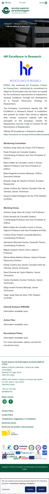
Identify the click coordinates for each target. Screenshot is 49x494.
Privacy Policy (7, 411)
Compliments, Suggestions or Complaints (19, 419)
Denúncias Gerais (9, 423)
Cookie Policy (7, 415)
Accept (41, 489)
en (24, 3)
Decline (30, 489)
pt (21, 3)
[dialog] (24, 486)
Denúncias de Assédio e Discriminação (17, 427)
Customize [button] (6, 489)
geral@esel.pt (7, 391)
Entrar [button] (42, 3)
